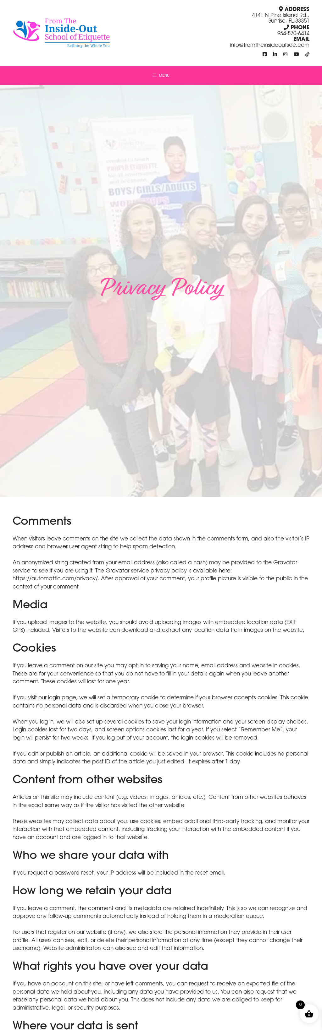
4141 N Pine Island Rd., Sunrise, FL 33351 (280, 18)
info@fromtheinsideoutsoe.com (269, 45)
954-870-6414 (293, 33)
